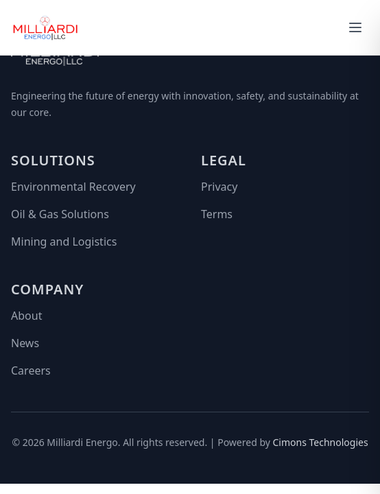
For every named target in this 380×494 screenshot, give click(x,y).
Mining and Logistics (64, 241)
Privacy (219, 186)
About (26, 315)
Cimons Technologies (320, 442)
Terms (217, 214)
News (25, 343)
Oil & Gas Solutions (60, 214)
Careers (31, 370)
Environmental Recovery (73, 186)
